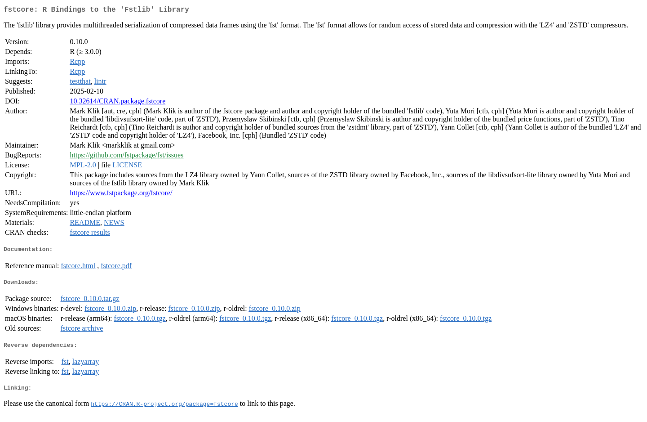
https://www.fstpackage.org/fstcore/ (121, 194)
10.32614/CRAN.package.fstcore (117, 103)
